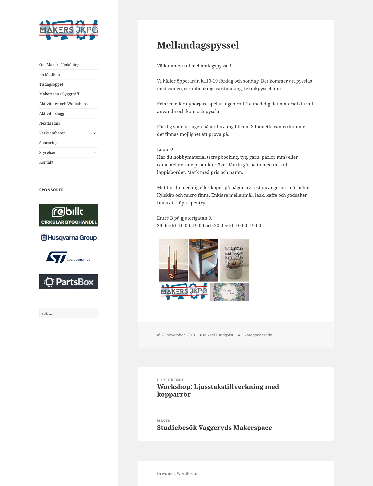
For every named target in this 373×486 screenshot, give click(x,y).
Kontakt (46, 162)
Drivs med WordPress (177, 473)
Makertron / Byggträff (59, 94)
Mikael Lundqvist (218, 335)
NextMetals (49, 123)
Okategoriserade (256, 335)
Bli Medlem (49, 74)
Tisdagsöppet (51, 84)
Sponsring (48, 142)
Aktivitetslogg (51, 113)
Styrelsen (47, 152)
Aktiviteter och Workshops (63, 103)
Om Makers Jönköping (59, 64)
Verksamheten (52, 133)
